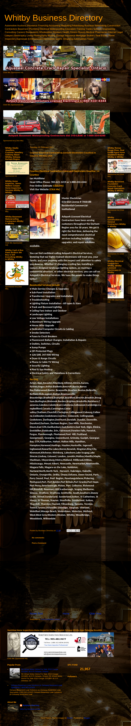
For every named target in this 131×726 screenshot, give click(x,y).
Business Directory (31, 705)
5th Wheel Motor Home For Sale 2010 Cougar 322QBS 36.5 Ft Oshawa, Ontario (39, 670)
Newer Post (36, 613)
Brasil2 (70, 718)
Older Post (95, 613)
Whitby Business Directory (54, 17)
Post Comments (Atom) (50, 619)
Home (66, 613)
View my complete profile (30, 709)
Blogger (87, 718)
